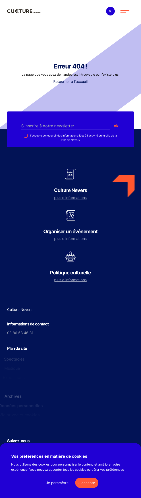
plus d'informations (70, 198)
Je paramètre (57, 483)
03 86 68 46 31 (20, 333)
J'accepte (87, 483)
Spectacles (13, 359)
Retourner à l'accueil (70, 81)
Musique (12, 368)
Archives (12, 396)
